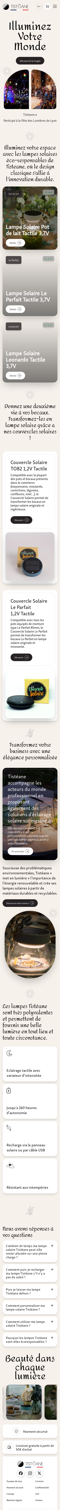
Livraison (39, 1481)
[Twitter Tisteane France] (39, 1473)
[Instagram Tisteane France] (30, 1473)
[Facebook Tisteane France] (21, 1473)
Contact (38, 1500)
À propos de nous (14, 1481)
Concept (10, 1493)
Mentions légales (14, 1500)
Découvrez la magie (30, 61)
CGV (37, 1493)
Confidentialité (42, 1487)
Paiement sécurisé (15, 1487)
